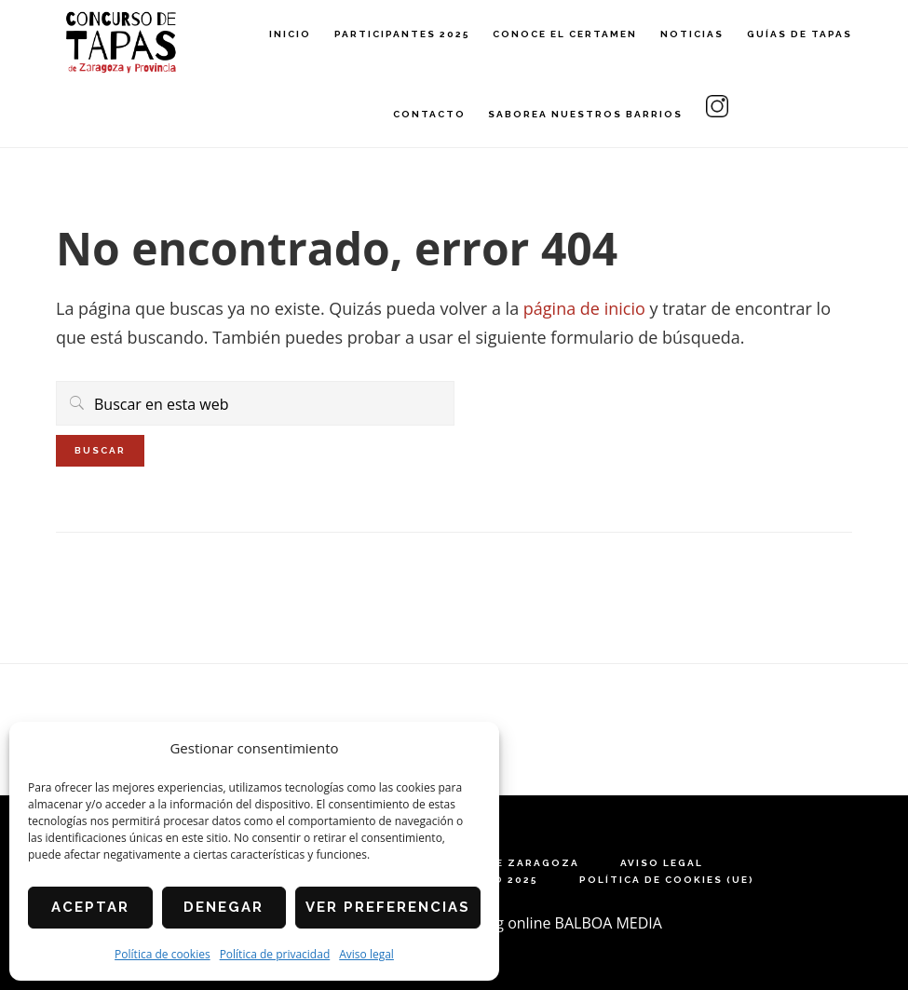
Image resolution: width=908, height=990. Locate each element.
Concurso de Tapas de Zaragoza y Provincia (121, 42)
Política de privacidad (275, 954)
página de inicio (584, 308)
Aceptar (90, 907)
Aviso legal (366, 954)
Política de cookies (162, 954)
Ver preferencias (387, 907)
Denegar (223, 907)
